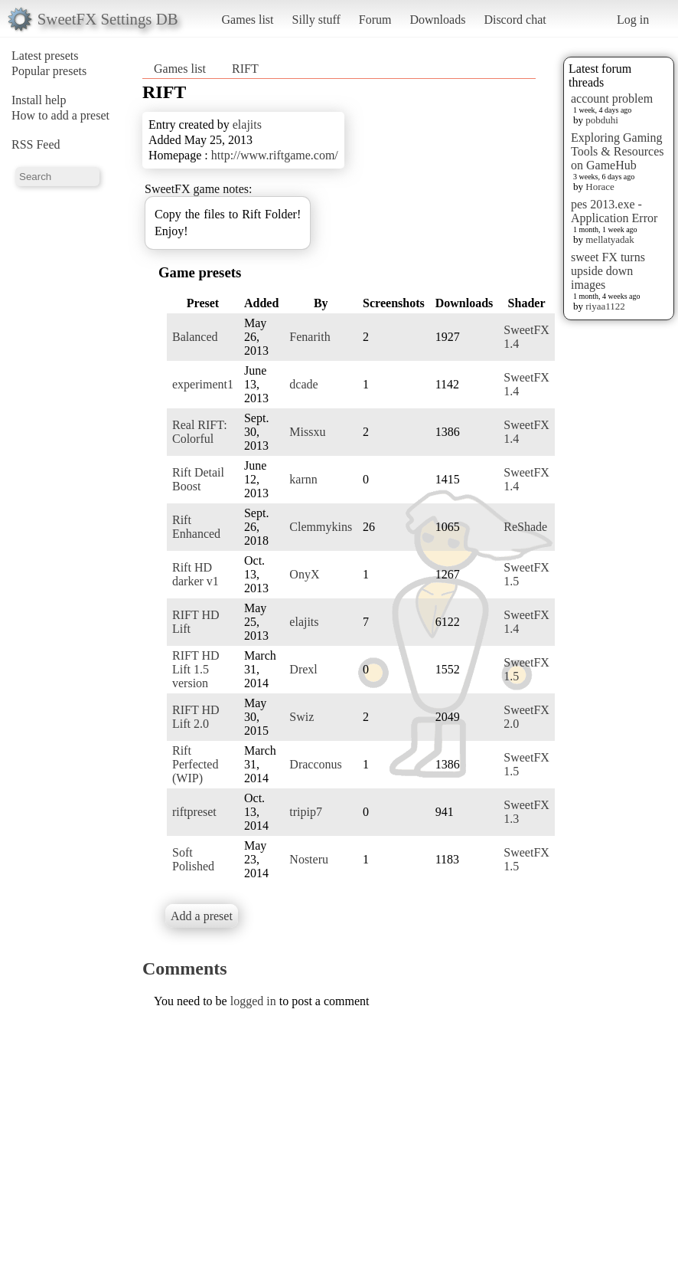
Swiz (301, 716)
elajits (247, 124)
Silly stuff (316, 19)
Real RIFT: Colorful (199, 431)
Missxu (307, 431)
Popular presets (48, 70)
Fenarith (309, 336)
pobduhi (601, 120)
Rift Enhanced (196, 526)
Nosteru (308, 859)
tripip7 (305, 811)
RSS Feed (35, 144)
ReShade (525, 526)
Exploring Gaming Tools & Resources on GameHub (617, 151)
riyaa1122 (605, 306)
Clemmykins (320, 526)
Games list (248, 19)
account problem (612, 98)
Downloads (437, 19)
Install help (39, 99)
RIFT (245, 68)
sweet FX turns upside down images (608, 271)
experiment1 (202, 384)
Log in (633, 19)
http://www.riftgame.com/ (274, 155)
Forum (375, 19)
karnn (303, 479)
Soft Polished (193, 859)
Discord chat (515, 19)
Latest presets (45, 55)
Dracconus (315, 764)
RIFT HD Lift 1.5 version (196, 669)
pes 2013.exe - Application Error (614, 211)
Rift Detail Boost (198, 479)
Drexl (303, 669)
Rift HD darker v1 (195, 574)
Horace (599, 186)
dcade (303, 384)
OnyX (304, 574)
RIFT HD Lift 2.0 (196, 716)
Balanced (195, 336)
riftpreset (194, 811)
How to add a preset (60, 115)
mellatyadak (609, 239)
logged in (253, 1001)
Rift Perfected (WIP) (195, 764)
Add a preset (202, 915)
